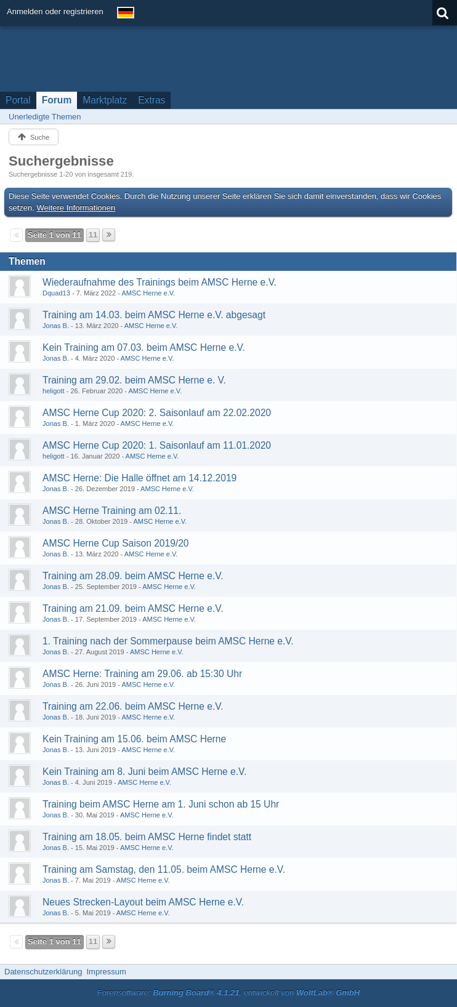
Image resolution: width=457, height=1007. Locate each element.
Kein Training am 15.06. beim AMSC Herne (134, 739)
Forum (57, 100)
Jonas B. (55, 325)
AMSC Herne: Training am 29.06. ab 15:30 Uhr (142, 673)
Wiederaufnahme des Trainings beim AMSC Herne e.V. (159, 282)
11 (93, 234)
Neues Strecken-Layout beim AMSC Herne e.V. (143, 902)
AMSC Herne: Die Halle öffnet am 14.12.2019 (139, 478)
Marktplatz (105, 100)
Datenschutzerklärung (43, 971)
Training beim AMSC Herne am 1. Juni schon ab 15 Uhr (160, 804)
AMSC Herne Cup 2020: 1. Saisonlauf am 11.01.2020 (156, 445)
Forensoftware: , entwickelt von (228, 992)
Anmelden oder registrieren (55, 11)
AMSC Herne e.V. (148, 293)
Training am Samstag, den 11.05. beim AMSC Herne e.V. (163, 869)
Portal (18, 100)
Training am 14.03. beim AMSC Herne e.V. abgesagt (153, 315)
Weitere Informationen (76, 207)
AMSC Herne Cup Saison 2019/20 (115, 543)
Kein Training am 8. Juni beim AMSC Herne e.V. (144, 771)
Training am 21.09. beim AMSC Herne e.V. (133, 608)
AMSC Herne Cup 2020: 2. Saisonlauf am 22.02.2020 (156, 412)
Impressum (106, 971)
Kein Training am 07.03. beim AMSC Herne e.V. (143, 347)
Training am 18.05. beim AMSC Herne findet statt (146, 837)
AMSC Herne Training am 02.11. (111, 510)
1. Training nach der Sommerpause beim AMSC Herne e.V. (168, 641)
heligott (53, 391)
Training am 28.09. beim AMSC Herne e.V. (133, 576)
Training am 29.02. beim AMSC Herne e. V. (134, 380)
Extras (151, 100)
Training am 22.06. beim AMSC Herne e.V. (133, 706)
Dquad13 (56, 293)
